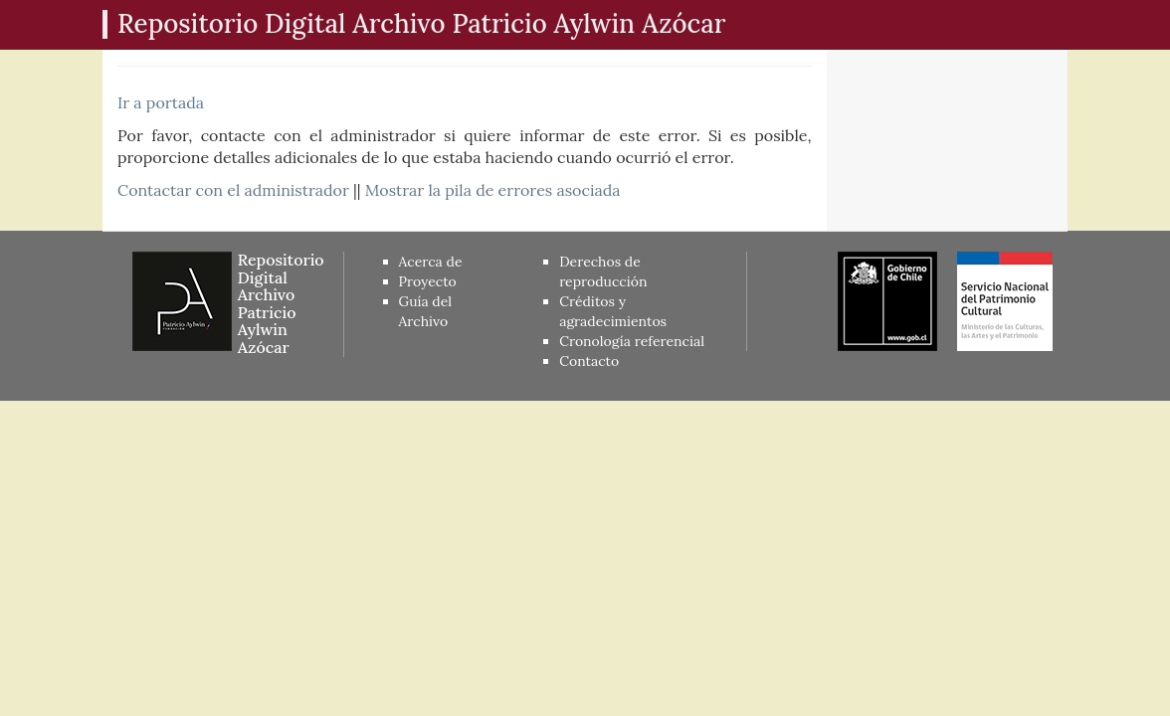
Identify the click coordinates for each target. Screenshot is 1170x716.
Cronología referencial (631, 341)
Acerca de (431, 261)
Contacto (589, 361)
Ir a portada (160, 102)
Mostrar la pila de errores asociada (493, 190)
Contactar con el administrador (233, 190)
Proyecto (428, 281)
